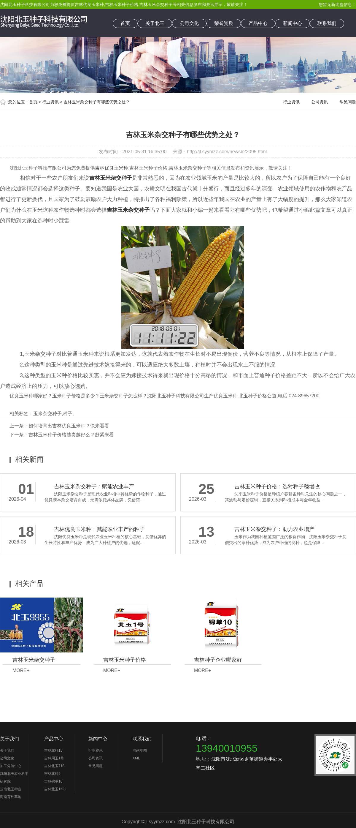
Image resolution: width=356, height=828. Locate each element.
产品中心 (258, 23)
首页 (125, 23)
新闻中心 (292, 23)
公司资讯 (319, 101)
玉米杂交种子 (47, 413)
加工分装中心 (10, 766)
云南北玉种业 (10, 789)
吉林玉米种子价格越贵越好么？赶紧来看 (71, 434)
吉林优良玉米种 (89, 4)
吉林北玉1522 (55, 789)
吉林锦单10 (53, 781)
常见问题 (347, 101)
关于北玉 (154, 23)
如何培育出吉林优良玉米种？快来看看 (68, 425)
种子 (67, 413)
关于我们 (9, 738)
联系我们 (326, 23)
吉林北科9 (52, 774)
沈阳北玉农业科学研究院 (14, 777)
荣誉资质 (223, 23)
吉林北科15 (53, 750)
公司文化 (189, 23)
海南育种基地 (10, 797)
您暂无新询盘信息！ (337, 4)
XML (136, 758)
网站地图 (140, 750)
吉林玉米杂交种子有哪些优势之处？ (96, 101)
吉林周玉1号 (54, 758)
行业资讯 (50, 101)
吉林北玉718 (54, 766)
